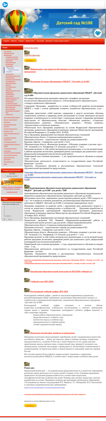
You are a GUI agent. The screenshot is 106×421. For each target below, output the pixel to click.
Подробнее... (30, 60)
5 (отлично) (7, 216)
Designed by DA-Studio (53, 419)
